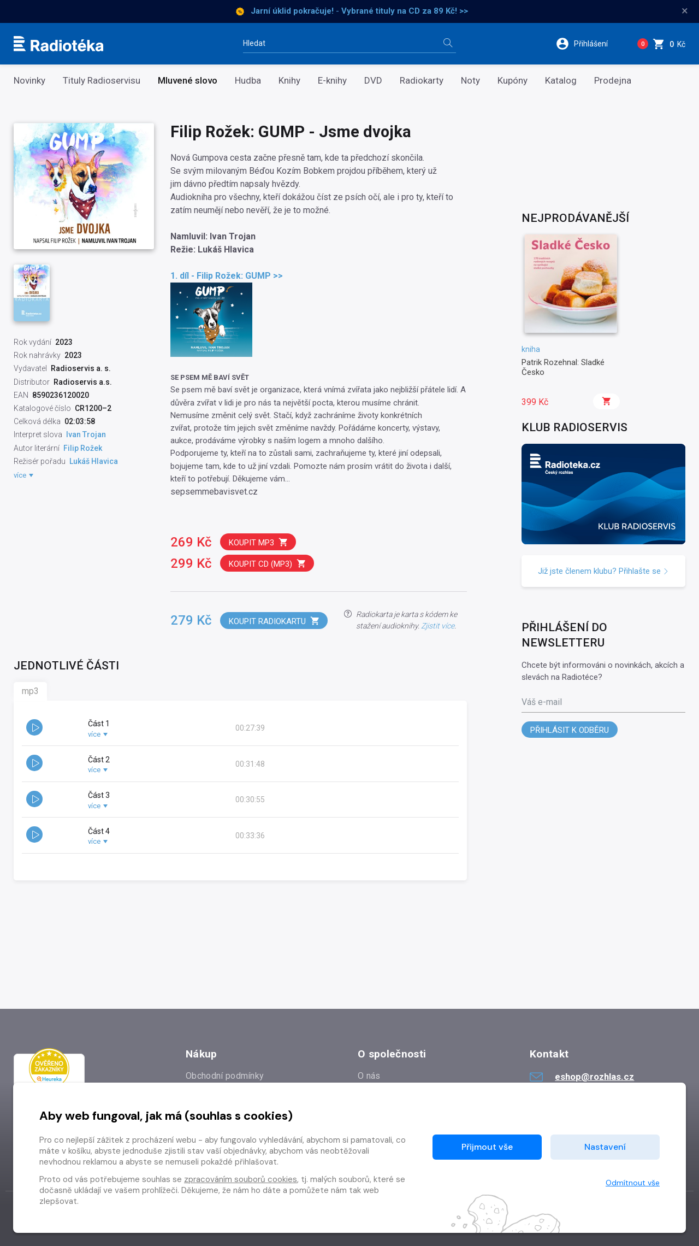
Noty (470, 80)
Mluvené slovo (187, 80)
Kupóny (512, 80)
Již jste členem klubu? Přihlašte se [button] (603, 571)
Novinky (29, 80)
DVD (373, 80)
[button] (589, 44)
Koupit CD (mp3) (267, 564)
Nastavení (605, 1147)
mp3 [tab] (30, 691)
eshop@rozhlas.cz (582, 1077)
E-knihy (332, 80)
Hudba (248, 80)
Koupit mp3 (258, 542)
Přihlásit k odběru (569, 730)
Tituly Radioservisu (101, 80)
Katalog (561, 80)
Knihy (289, 80)
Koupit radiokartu (274, 621)
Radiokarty (421, 80)
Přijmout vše (487, 1147)
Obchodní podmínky (225, 1076)
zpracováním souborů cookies (240, 1179)
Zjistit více (437, 625)
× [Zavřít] (685, 11)
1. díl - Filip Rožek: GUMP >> (226, 276)
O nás (369, 1076)
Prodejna (612, 80)
